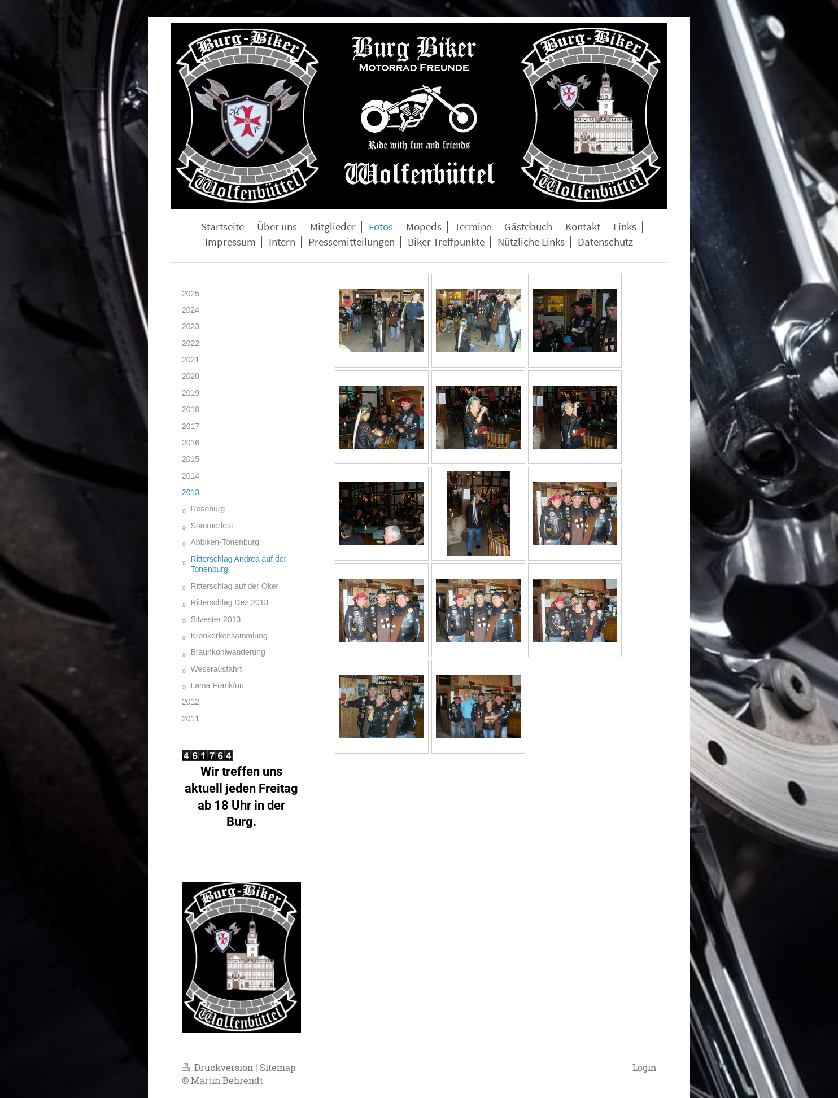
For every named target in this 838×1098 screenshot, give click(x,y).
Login (644, 1067)
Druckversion (218, 1067)
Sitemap (278, 1067)
